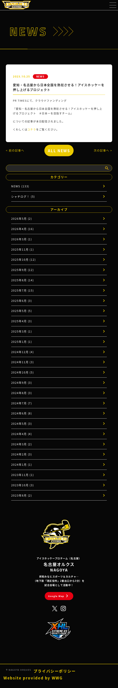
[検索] (107, 168)
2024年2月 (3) (21, 454)
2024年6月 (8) (21, 413)
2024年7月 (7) (21, 403)
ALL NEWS (59, 150)
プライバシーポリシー (55, 671)
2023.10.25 (21, 76)
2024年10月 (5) (22, 372)
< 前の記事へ (15, 150)
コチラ (31, 129)
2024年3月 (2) (21, 444)
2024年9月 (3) (21, 383)
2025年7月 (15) (22, 290)
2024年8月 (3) (21, 393)
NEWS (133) (20, 186)
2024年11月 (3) (22, 362)
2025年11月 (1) (22, 249)
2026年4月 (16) (22, 229)
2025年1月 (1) (21, 342)
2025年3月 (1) (21, 331)
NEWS (40, 77)
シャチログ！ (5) (23, 196)
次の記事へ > (103, 150)
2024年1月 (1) (21, 464)
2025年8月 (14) (22, 280)
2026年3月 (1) (21, 239)
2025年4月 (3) (21, 321)
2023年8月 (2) (21, 495)
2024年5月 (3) (21, 423)
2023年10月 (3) (22, 485)
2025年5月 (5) (21, 311)
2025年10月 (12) (23, 259)
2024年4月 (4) (21, 434)
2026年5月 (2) (21, 218)
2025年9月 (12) (22, 270)
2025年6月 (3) (21, 301)
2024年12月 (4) (22, 352)
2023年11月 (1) (22, 475)
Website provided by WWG (33, 677)
